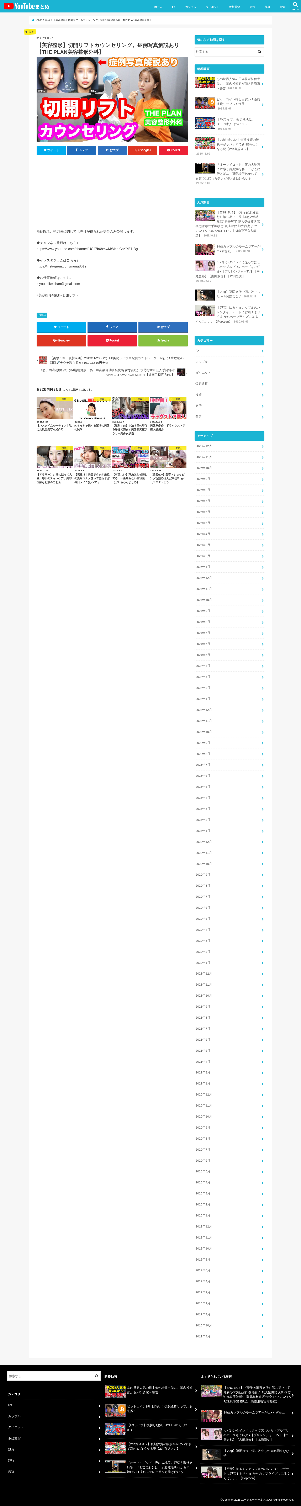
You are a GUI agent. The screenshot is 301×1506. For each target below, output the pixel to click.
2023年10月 (203, 731)
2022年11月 (203, 852)
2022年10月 (203, 863)
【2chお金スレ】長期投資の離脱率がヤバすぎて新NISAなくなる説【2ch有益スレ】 (227, 146)
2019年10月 (203, 1248)
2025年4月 (202, 534)
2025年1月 (202, 566)
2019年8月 (202, 1259)
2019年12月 (203, 1226)
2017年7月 (202, 1314)
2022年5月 (202, 918)
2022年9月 (202, 874)
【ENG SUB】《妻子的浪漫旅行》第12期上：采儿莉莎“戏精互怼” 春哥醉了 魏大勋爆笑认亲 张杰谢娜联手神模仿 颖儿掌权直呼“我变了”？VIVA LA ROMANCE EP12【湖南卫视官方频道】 (227, 224)
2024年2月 (202, 687)
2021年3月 (202, 1072)
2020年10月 (203, 1116)
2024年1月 (202, 698)
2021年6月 (202, 1039)
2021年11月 (203, 984)
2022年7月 (202, 896)
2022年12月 (203, 841)
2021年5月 (202, 1050)
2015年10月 (203, 1325)
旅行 (252, 7)
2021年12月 (203, 973)
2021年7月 (202, 1028)
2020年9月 (202, 1127)
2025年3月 (202, 545)
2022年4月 (202, 929)
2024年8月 (202, 622)
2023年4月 (202, 797)
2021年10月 (203, 995)
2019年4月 (202, 1281)
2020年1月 (202, 1215)
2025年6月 (202, 512)
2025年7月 (202, 501)
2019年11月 (203, 1237)
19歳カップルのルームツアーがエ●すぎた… (227, 249)
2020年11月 (203, 1105)
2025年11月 (203, 457)
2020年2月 (202, 1204)
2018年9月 (202, 1303)
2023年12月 (203, 709)
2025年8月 (202, 490)
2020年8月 (202, 1138)
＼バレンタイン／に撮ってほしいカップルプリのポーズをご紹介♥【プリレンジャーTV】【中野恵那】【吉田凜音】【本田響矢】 (227, 271)
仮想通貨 (234, 7)
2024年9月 (202, 611)
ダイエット (212, 7)
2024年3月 (202, 676)
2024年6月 (202, 644)
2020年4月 (202, 1182)
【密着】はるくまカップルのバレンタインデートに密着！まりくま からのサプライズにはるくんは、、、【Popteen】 (227, 314)
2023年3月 (202, 808)
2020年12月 (203, 1094)
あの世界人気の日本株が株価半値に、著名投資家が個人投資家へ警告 (227, 83)
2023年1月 (202, 830)
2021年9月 (202, 1006)
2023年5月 (202, 786)
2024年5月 (202, 655)
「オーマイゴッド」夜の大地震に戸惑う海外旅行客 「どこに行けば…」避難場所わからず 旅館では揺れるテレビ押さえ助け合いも (227, 173)
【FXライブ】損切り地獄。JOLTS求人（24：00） (225, 124)
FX (174, 7)
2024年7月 (202, 633)
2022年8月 (202, 885)
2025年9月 (202, 479)
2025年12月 (203, 446)
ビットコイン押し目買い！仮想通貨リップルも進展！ (227, 104)
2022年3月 (202, 940)
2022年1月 (202, 962)
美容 (267, 7)
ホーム (158, 7)
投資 (282, 7)
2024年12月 (203, 577)
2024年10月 (203, 599)
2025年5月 (202, 523)
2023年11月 (203, 720)
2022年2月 (202, 951)
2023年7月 (202, 764)
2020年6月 (202, 1160)
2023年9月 (202, 742)
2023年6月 (202, 775)
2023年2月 (202, 819)
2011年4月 (202, 1336)
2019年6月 (202, 1270)
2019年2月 (202, 1292)
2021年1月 (202, 1083)
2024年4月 (202, 665)
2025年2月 (202, 556)
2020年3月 (202, 1193)
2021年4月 (202, 1061)
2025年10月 (203, 468)
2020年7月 (202, 1149)
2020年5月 (202, 1171)
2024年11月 (203, 588)
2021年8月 (202, 1017)
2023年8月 (202, 753)
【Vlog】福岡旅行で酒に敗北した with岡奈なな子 (227, 295)
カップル (190, 7)
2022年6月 (202, 907)
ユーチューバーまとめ (254, 1499)
